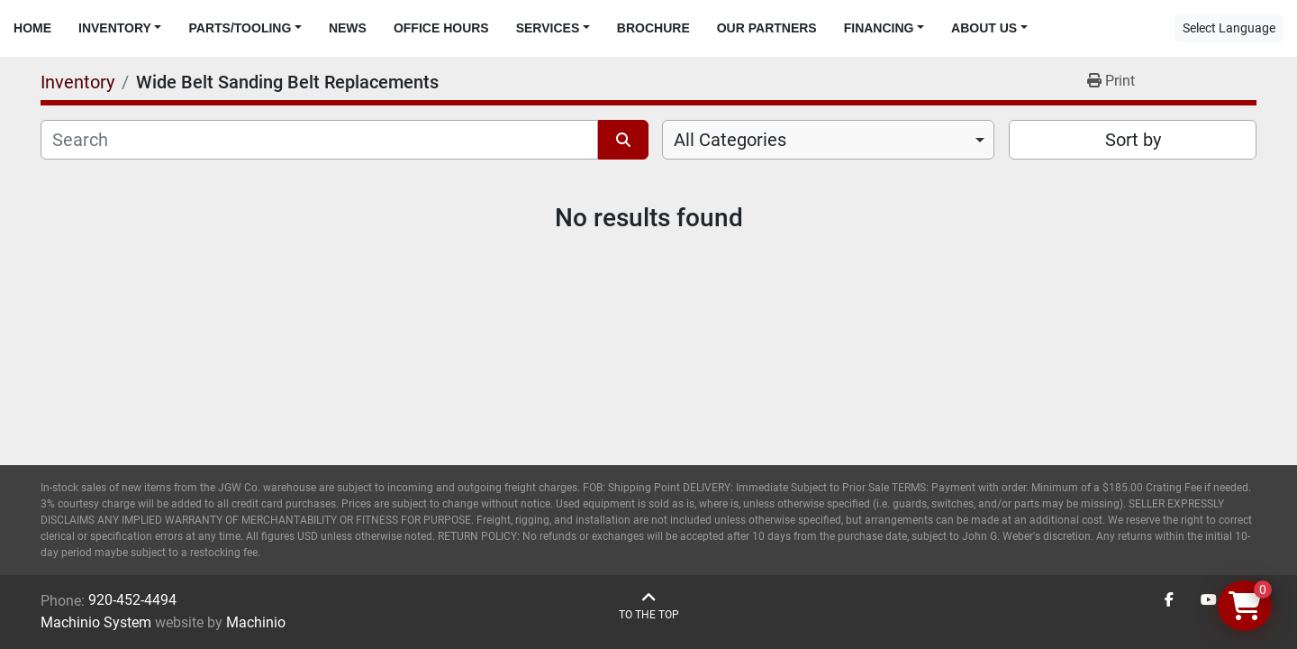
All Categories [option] (730, 140)
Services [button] (548, 28)
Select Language (1229, 28)
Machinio (256, 622)
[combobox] (828, 140)
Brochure (653, 28)
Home (32, 28)
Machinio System (96, 622)
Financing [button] (879, 28)
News (348, 28)
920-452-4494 (132, 599)
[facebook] (1169, 600)
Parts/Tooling (239, 28)
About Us (984, 28)
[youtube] (1209, 600)
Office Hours (441, 28)
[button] (119, 28)
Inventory (114, 28)
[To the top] (649, 606)
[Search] (319, 140)
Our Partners (767, 28)
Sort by (1133, 140)
